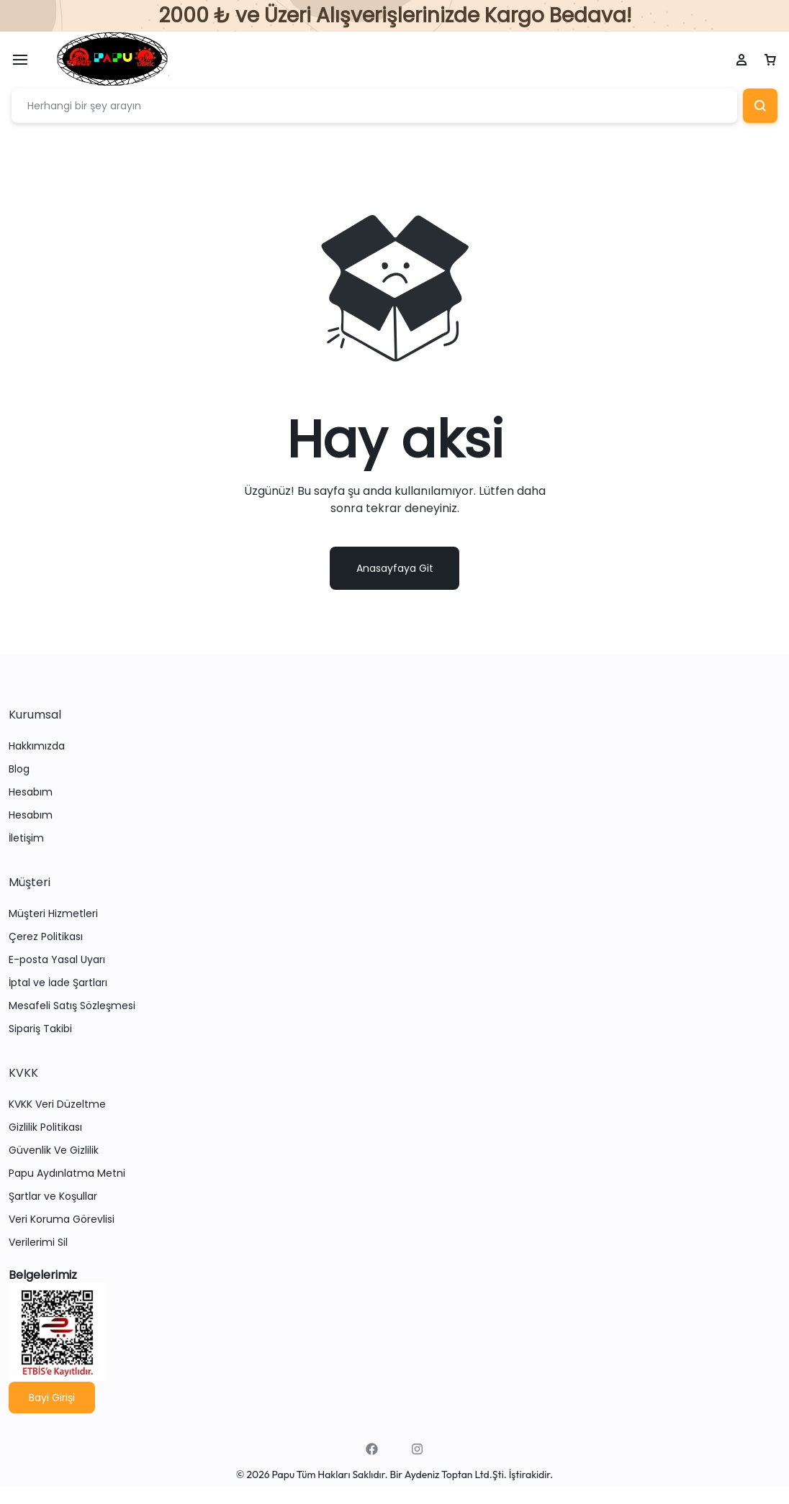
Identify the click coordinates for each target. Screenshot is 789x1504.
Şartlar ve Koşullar (53, 1197)
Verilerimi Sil (38, 1243)
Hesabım (31, 793)
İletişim (26, 839)
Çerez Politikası (46, 937)
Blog (19, 770)
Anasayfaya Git (394, 569)
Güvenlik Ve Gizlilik (54, 1151)
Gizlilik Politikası (45, 1128)
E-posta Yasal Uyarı (57, 960)
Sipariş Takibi (40, 1030)
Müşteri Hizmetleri (53, 914)
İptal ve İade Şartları (58, 983)
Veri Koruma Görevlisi (61, 1220)
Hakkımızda (37, 747)
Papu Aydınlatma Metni (67, 1174)
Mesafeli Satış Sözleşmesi (72, 1007)
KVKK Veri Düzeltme (57, 1105)
